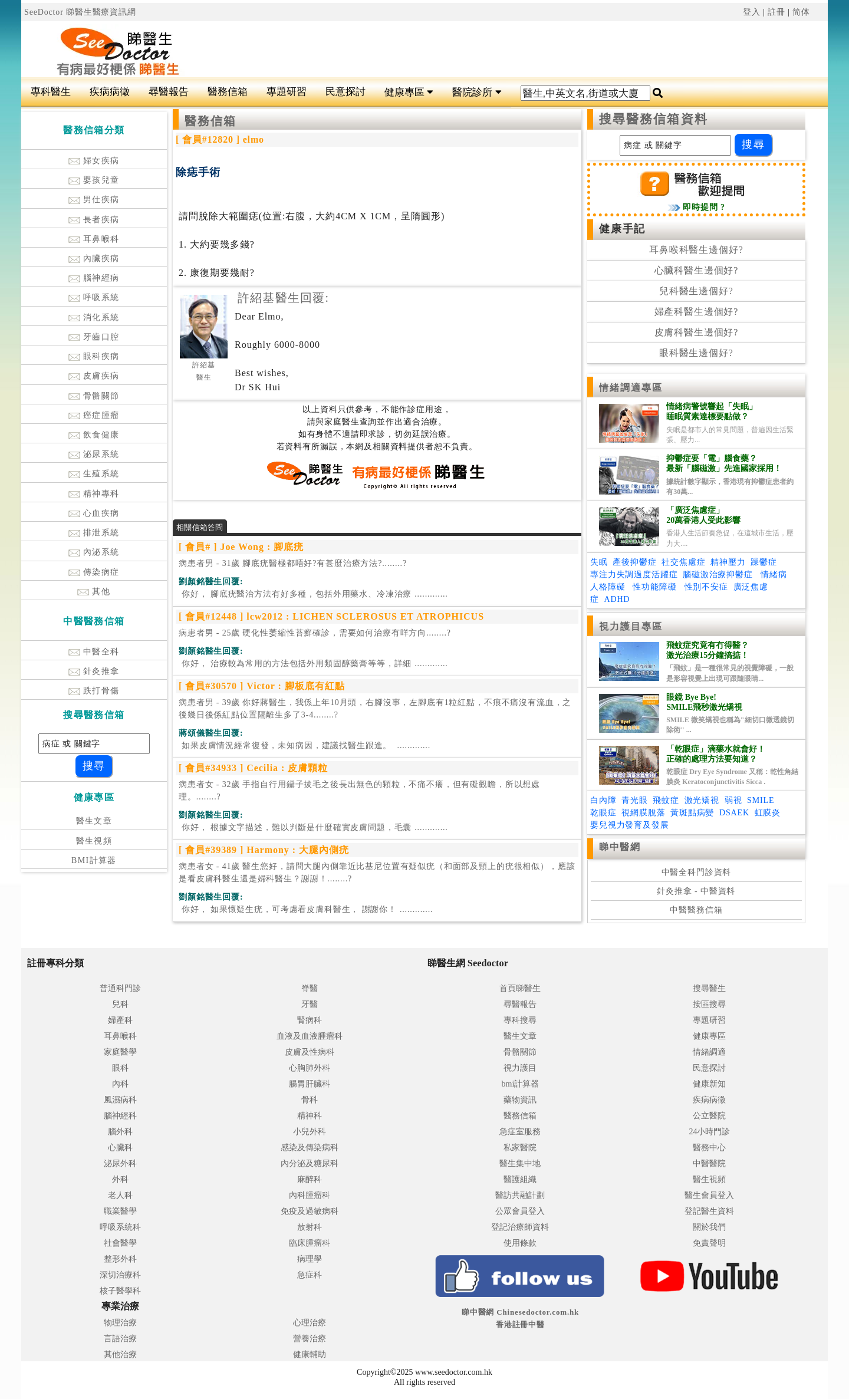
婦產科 (120, 1020)
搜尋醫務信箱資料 (653, 119)
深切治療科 (120, 1274)
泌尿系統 (94, 454)
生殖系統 (94, 473)
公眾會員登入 (520, 1211)
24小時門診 (709, 1131)
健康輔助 (309, 1354)
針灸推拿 (94, 671)
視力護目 (520, 1068)
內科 (120, 1083)
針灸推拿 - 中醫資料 (696, 891)
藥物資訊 (520, 1099)
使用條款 (520, 1243)
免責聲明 (709, 1243)
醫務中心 (709, 1147)
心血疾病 (94, 513)
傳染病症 (94, 572)
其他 (93, 591)
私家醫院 (520, 1147)
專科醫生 (51, 91)
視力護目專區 (631, 626)
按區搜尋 (709, 1004)
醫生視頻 (94, 841)
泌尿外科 (120, 1163)
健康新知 (709, 1083)
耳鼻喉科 (94, 239)
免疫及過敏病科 (309, 1211)
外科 (120, 1179)
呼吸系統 (94, 297)
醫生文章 (94, 821)
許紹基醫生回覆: (283, 297)
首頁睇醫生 (520, 988)
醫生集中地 (520, 1163)
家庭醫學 (120, 1052)
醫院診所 (476, 92)
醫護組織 (520, 1179)
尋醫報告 (169, 91)
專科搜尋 (520, 1020)
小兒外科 (309, 1131)
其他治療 (120, 1354)
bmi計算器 (520, 1083)
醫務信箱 (228, 91)
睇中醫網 (619, 847)
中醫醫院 (709, 1163)
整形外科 (120, 1259)
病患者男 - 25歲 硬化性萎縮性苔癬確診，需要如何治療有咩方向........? (315, 632)
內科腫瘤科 (309, 1195)
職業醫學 (120, 1211)
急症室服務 (520, 1131)
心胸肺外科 (309, 1068)
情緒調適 (709, 1052)
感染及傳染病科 (309, 1147)
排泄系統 (94, 532)
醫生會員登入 (709, 1195)
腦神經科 (120, 1115)
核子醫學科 (120, 1290)
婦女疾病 (94, 160)
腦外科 (120, 1131)
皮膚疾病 (94, 375)
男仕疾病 (94, 199)
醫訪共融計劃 (520, 1195)
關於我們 (709, 1227)
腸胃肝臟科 (309, 1083)
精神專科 (94, 493)
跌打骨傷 (94, 690)
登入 (752, 12)
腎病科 (309, 1020)
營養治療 (309, 1338)
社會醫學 (120, 1243)
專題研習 (286, 91)
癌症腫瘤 (94, 415)
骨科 (309, 1099)
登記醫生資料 (709, 1211)
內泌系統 (94, 552)
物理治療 (120, 1322)
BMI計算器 (94, 860)
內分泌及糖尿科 (309, 1163)
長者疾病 (94, 219)
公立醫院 (709, 1115)
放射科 (309, 1227)
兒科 (120, 1004)
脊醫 (309, 988)
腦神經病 (94, 278)
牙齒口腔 (94, 337)
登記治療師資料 (520, 1227)
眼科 (120, 1068)
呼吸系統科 (120, 1227)
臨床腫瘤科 (309, 1243)
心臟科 (120, 1147)
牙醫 (309, 1004)
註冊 (776, 12)
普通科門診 (120, 988)
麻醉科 (309, 1179)
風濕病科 (120, 1099)
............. (313, 594)
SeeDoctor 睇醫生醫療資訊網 (80, 12)
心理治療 (309, 1322)
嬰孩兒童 (94, 180)
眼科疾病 (94, 356)
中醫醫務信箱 (696, 910)
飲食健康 (94, 434)
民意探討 (345, 91)
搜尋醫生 (709, 988)
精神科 (309, 1115)
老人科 (120, 1195)
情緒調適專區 (631, 388)
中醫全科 (94, 651)
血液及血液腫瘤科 (310, 1036)
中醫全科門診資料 (697, 872)
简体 (801, 12)
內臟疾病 (94, 258)
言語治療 (120, 1338)
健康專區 (408, 92)
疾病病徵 (110, 91)
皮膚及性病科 (309, 1052)
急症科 (309, 1274)
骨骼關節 (94, 395)
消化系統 (94, 317)
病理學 (309, 1259)
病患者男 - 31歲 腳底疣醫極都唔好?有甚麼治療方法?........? (293, 563)
